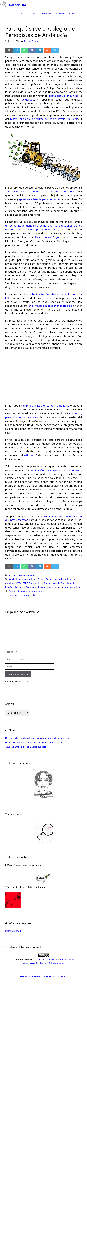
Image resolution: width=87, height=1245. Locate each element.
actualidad (28, 99)
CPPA (18, 583)
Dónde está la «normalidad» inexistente (29, 590)
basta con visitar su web (63, 95)
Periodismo (29, 575)
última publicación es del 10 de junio (46, 405)
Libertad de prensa (46, 587)
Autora (22, 13)
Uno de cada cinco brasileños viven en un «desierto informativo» (38, 737)
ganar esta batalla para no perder (40, 199)
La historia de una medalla (22, 594)
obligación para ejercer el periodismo (56, 470)
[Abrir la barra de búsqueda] (83, 14)
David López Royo (46, 237)
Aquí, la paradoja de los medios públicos (25, 746)
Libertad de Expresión (25, 587)
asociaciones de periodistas (23, 579)
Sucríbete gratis (13, 930)
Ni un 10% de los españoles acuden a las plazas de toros (33, 742)
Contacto (73, 13)
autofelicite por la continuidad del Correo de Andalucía (40, 191)
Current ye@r (12, 681)
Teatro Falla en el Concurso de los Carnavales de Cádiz (43, 119)
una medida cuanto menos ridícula (50, 305)
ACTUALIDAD (15, 575)
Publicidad (46, 13)
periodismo (63, 587)
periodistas (76, 587)
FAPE (25, 583)
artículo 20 (31, 455)
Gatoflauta (17, 5)
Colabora (60, 13)
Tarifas (33, 13)
